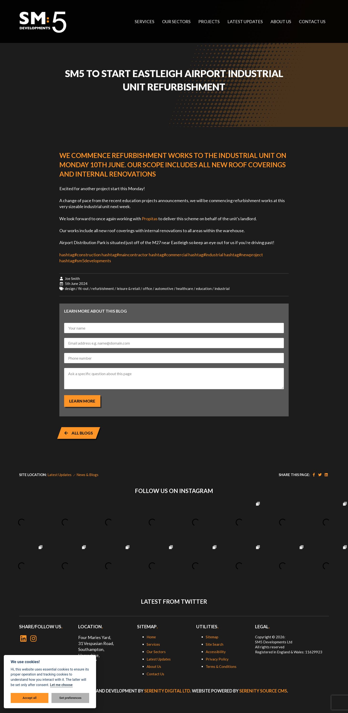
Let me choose (61, 685)
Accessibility (216, 652)
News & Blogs (87, 474)
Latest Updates (59, 474)
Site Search (214, 644)
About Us (154, 666)
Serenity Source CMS (263, 690)
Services (153, 644)
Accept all (29, 698)
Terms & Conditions (221, 666)
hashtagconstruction (80, 254)
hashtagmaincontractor (125, 254)
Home (151, 637)
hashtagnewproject (243, 254)
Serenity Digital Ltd (167, 690)
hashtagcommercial (168, 254)
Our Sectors (156, 652)
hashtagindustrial (205, 254)
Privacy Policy (217, 659)
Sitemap (212, 637)
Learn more (82, 401)
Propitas (150, 218)
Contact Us (155, 674)
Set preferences (70, 698)
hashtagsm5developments (85, 260)
